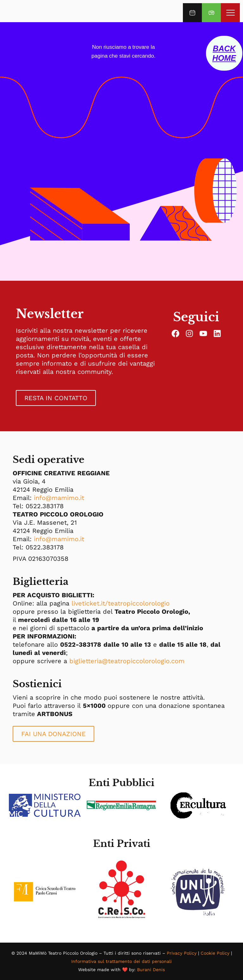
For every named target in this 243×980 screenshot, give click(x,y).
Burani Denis (151, 969)
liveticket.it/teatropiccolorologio (121, 603)
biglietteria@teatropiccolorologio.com (126, 661)
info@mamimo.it (59, 498)
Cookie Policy (215, 953)
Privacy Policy (181, 953)
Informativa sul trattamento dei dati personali (121, 961)
